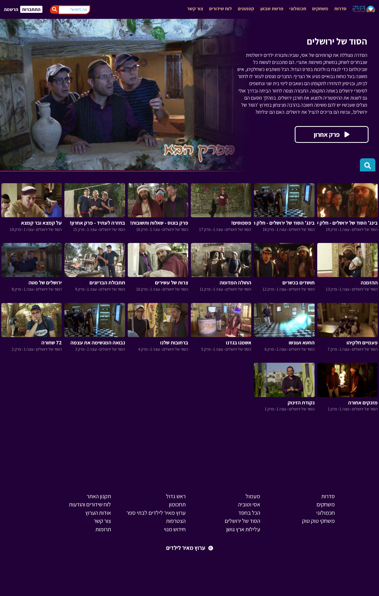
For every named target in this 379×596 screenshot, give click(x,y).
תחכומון (177, 504)
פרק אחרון (331, 134)
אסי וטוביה (249, 504)
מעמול (253, 496)
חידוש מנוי (175, 529)
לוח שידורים (220, 9)
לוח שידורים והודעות (90, 504)
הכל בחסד (249, 512)
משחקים (320, 9)
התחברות (31, 9)
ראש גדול (176, 496)
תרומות (103, 529)
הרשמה (11, 9)
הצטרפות (176, 520)
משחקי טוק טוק (318, 520)
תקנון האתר (99, 496)
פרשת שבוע (271, 9)
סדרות (340, 9)
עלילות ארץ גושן (243, 529)
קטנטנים (246, 9)
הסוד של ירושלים (242, 520)
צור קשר (195, 9)
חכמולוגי (297, 9)
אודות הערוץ (98, 512)
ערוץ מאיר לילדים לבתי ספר (156, 512)
